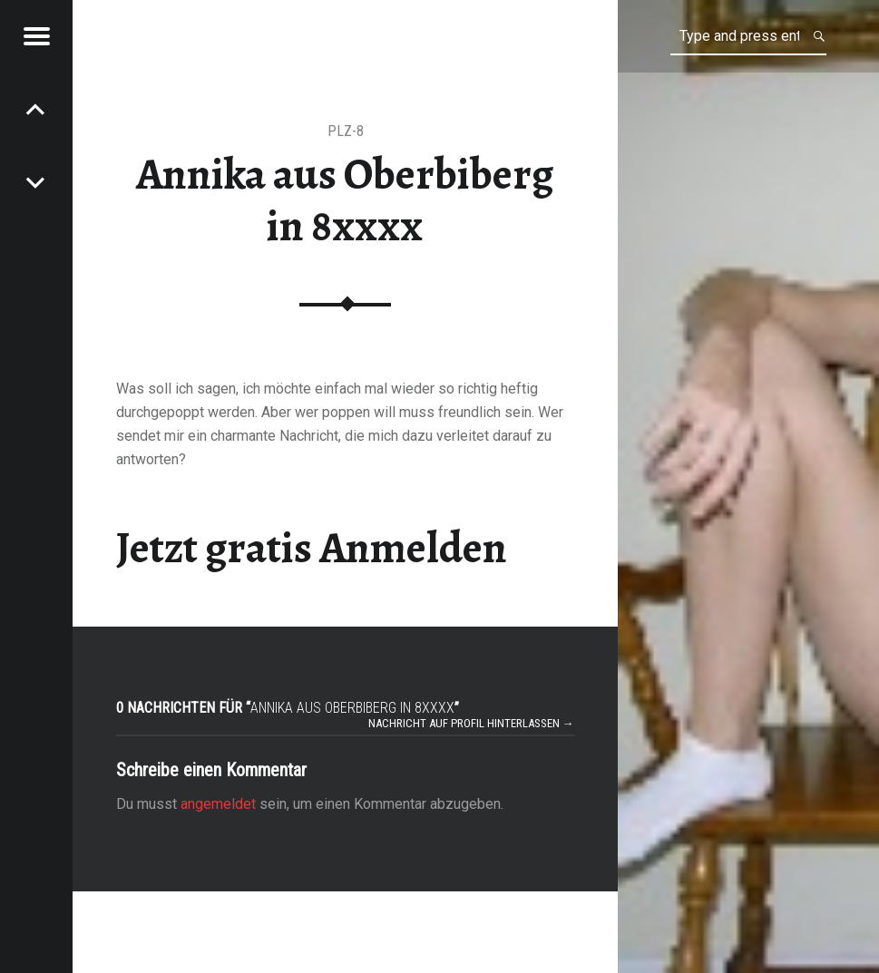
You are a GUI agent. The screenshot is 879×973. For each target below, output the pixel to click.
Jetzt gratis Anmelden (311, 548)
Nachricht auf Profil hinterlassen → (471, 723)
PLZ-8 (345, 131)
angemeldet (218, 803)
